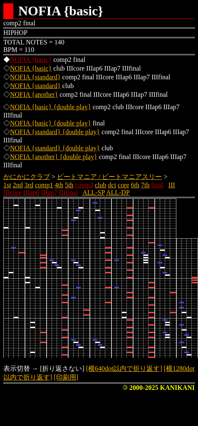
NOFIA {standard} (35, 77)
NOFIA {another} (34, 94)
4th (59, 185)
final (157, 185)
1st (7, 185)
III (171, 185)
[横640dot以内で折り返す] (124, 368)
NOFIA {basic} (31, 59)
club (100, 185)
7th (145, 185)
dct (112, 185)
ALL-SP (93, 192)
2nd (18, 185)
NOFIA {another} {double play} (53, 156)
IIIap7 (49, 192)
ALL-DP (118, 192)
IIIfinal (68, 192)
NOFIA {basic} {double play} (50, 106)
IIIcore (12, 192)
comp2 (84, 185)
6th (135, 185)
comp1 (44, 185)
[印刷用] (66, 377)
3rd (29, 185)
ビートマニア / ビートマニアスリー (109, 176)
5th (69, 185)
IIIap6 (31, 192)
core (123, 185)
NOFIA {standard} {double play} (55, 131)
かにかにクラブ (26, 176)
